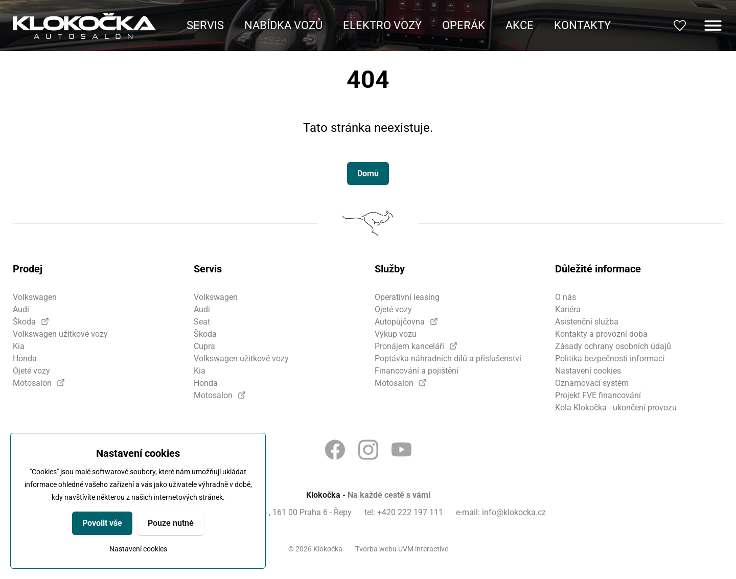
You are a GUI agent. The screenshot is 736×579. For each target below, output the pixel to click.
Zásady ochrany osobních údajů (613, 346)
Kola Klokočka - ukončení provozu (616, 407)
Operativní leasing (407, 297)
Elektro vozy (382, 25)
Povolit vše (102, 523)
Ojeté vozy (31, 371)
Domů (368, 173)
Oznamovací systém (592, 383)
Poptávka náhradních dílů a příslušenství (448, 358)
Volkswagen (35, 297)
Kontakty (582, 25)
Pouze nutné (171, 523)
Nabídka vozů (283, 25)
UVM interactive (423, 549)
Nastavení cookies (138, 549)
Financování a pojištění (416, 371)
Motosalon (32, 383)
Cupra (204, 346)
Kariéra (568, 309)
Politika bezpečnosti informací (609, 358)
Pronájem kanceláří (409, 346)
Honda (25, 358)
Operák (463, 25)
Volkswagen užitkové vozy (60, 334)
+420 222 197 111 (410, 512)
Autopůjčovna (400, 322)
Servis (205, 25)
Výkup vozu (396, 334)
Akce (519, 25)
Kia (19, 346)
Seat (202, 322)
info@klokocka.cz (514, 512)
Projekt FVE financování (598, 395)
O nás (565, 297)
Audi (21, 309)
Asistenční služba (586, 322)
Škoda (24, 322)
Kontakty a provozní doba (601, 334)
